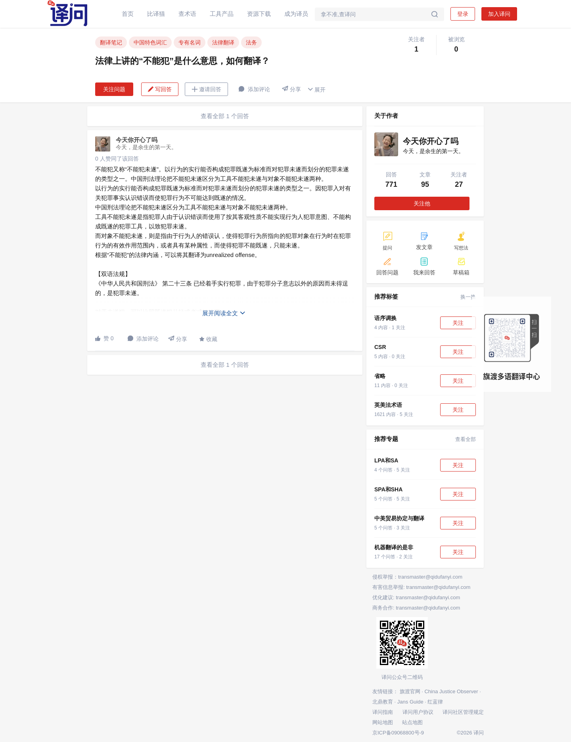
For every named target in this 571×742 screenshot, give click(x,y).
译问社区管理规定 (463, 712)
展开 (316, 89)
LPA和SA (386, 460)
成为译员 (296, 13)
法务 (251, 42)
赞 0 (104, 338)
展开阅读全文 (224, 313)
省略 (379, 376)
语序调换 (385, 318)
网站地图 (382, 722)
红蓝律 (435, 702)
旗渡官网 (410, 691)
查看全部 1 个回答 (225, 116)
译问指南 (382, 712)
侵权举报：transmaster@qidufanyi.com (417, 577)
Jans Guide (410, 702)
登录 (462, 14)
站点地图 (412, 722)
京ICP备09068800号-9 (398, 733)
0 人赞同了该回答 (117, 158)
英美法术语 (388, 405)
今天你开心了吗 (136, 139)
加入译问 (499, 14)
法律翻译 (223, 42)
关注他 (422, 203)
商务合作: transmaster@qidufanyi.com (416, 608)
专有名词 (189, 42)
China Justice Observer (451, 691)
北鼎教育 (382, 702)
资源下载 (259, 13)
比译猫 (156, 13)
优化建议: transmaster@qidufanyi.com (416, 597)
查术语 (187, 13)
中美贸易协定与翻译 (399, 518)
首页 (128, 13)
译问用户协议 (417, 712)
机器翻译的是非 (393, 547)
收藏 (208, 339)
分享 (291, 89)
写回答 (160, 89)
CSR (380, 347)
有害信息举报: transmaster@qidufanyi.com (421, 587)
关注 (458, 323)
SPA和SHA (388, 489)
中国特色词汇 (150, 42)
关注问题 (114, 89)
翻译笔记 (111, 42)
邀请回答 (206, 89)
